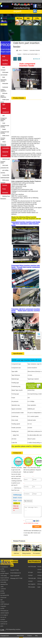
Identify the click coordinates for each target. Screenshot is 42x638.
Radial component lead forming (5, 131)
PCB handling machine (5, 60)
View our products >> (16, 508)
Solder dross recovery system (5, 137)
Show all (37, 59)
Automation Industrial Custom (5, 151)
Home (20, 50)
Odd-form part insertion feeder (5, 161)
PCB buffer (5, 83)
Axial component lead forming (5, 125)
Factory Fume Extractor (5, 189)
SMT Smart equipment (5, 108)
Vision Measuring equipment (3, 143)
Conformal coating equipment (4, 89)
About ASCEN (20, 637)
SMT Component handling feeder (4, 118)
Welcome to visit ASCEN (6, 1)
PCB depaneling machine (3, 79)
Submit (37, 526)
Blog (36, 637)
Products (25, 50)
